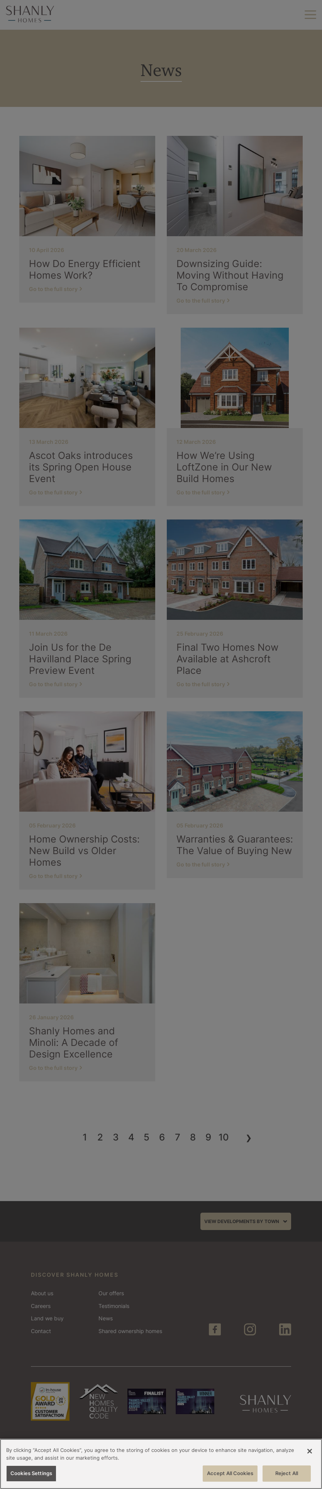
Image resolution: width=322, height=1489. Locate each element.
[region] (161, 1464)
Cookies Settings (31, 1473)
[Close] (309, 1451)
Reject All (286, 1473)
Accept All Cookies (230, 1473)
